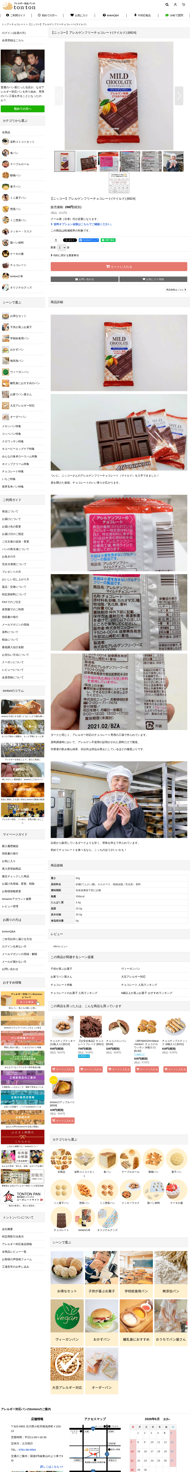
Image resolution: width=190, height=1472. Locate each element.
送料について (10, 631)
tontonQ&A (8, 931)
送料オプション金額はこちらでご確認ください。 (82, 224)
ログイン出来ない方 (14, 946)
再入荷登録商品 (11, 868)
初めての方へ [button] (22, 108)
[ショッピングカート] (183, 4)
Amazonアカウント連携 (16, 898)
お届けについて (11, 518)
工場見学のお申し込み (15, 1266)
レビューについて (13, 669)
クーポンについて (13, 662)
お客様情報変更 (11, 891)
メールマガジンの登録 (15, 624)
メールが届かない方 (14, 961)
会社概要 (7, 1229)
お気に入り (9, 861)
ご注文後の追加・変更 (15, 541)
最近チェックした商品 (15, 876)
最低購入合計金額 (13, 647)
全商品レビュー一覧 (14, 1251)
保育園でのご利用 (13, 609)
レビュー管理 (10, 906)
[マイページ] (175, 4)
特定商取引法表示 (13, 1236)
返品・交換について (14, 586)
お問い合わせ (10, 969)
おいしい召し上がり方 (15, 579)
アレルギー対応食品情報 (17, 1244)
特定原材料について (14, 594)
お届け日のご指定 (13, 533)
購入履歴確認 (10, 846)
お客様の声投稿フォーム (17, 1259)
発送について (10, 511)
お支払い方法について (15, 654)
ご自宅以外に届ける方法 (17, 939)
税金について (10, 639)
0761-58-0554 (27, 1449)
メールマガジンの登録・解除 (19, 954)
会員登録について (13, 677)
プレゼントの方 (11, 571)
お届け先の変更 (11, 526)
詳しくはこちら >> (51, 1466)
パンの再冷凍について (15, 549)
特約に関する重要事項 (65, 255)
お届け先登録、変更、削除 (18, 883)
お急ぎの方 (9, 556)
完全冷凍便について (14, 564)
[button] (167, 4)
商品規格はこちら (176, 289)
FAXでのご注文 (11, 601)
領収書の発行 (10, 616)
